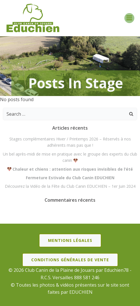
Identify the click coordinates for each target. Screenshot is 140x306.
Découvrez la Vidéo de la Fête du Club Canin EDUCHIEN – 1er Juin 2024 (70, 186)
